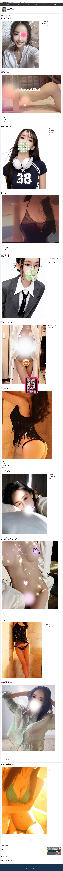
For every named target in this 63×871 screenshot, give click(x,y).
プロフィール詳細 (58, 11)
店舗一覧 (10, 2)
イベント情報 (27, 4)
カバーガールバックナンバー (39, 866)
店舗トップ (9, 4)
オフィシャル (54, 4)
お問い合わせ (47, 866)
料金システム (45, 4)
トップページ (15, 866)
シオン (20, 2)
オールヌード (15, 2)
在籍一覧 (35, 4)
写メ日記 (18, 4)
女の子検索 (26, 866)
